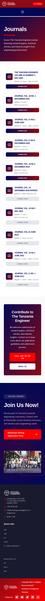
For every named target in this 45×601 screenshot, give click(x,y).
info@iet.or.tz (11, 513)
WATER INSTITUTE (10, 559)
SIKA (5, 571)
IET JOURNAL (38, 4)
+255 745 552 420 (12, 507)
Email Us (22, 366)
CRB (5, 534)
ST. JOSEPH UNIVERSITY (12, 546)
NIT (5, 563)
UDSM (6, 542)
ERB (5, 530)
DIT (5, 538)
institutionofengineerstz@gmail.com (18, 510)
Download (22, 86)
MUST (6, 567)
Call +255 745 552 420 (22, 357)
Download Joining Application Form (22, 434)
